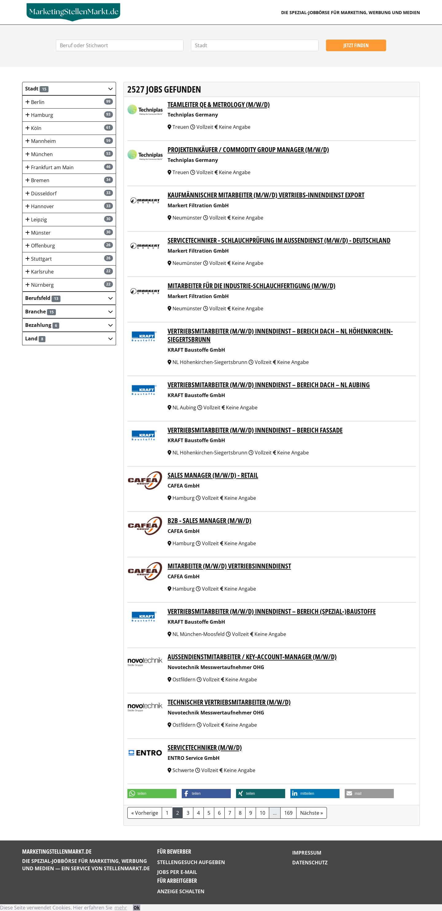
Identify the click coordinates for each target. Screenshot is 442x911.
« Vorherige (144, 813)
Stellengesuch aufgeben (191, 862)
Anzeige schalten (180, 891)
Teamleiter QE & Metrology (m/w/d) (219, 104)
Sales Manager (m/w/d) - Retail (213, 475)
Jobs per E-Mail (177, 872)
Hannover (69, 206)
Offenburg (69, 245)
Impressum (306, 852)
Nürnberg (69, 284)
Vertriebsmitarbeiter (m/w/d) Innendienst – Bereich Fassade (255, 430)
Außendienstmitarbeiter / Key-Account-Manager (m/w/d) (252, 656)
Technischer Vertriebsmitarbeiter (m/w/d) (229, 702)
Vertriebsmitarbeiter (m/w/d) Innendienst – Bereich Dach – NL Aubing (269, 384)
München (69, 154)
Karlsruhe (69, 271)
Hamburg (69, 114)
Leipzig (69, 219)
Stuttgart (69, 258)
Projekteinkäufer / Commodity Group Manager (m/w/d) (248, 149)
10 (262, 813)
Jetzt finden (356, 45)
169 (288, 813)
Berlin (69, 101)
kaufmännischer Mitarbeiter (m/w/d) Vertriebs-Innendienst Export (266, 195)
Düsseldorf (69, 193)
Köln (69, 128)
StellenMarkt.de (127, 868)
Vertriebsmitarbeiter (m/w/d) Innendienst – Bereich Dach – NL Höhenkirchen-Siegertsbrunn (280, 335)
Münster (69, 232)
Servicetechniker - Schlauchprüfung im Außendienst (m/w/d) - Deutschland (279, 240)
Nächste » (311, 813)
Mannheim (69, 140)
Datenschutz (310, 862)
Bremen (69, 180)
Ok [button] (137, 907)
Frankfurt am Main (69, 167)
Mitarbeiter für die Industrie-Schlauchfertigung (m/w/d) (251, 285)
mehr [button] (120, 907)
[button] (69, 88)
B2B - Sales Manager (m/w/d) (209, 520)
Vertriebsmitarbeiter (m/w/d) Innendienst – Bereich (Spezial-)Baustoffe (272, 611)
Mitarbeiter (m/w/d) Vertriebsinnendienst (229, 566)
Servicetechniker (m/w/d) (205, 747)
